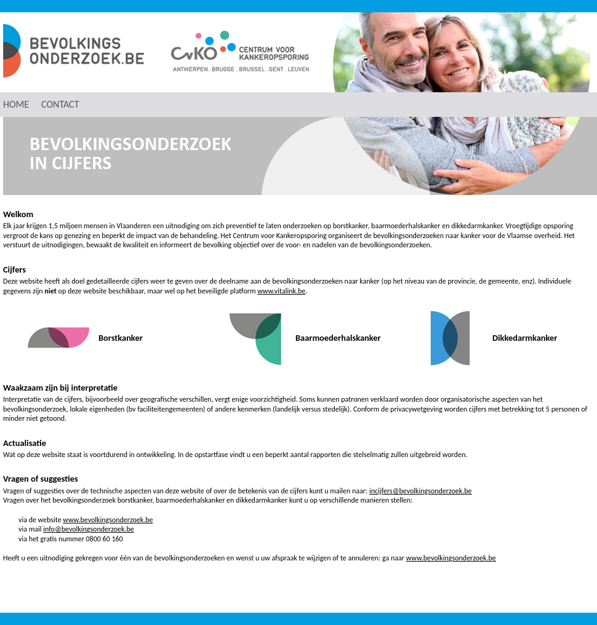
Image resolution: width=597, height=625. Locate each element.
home (16, 104)
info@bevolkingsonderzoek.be (88, 529)
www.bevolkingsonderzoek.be (108, 520)
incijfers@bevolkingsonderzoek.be (420, 491)
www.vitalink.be (281, 291)
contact (60, 104)
